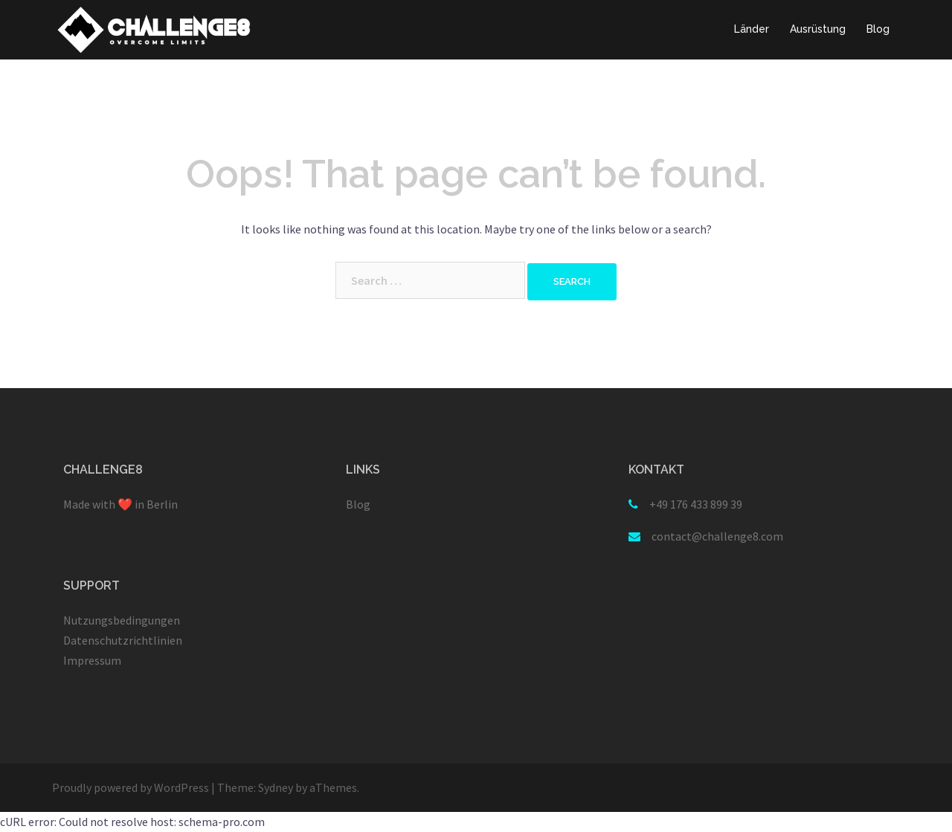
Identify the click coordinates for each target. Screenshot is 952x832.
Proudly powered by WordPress (130, 787)
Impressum (92, 660)
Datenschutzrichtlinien (122, 640)
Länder (751, 29)
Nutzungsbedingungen (121, 620)
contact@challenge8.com (717, 536)
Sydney (275, 787)
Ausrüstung (818, 29)
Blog (878, 29)
